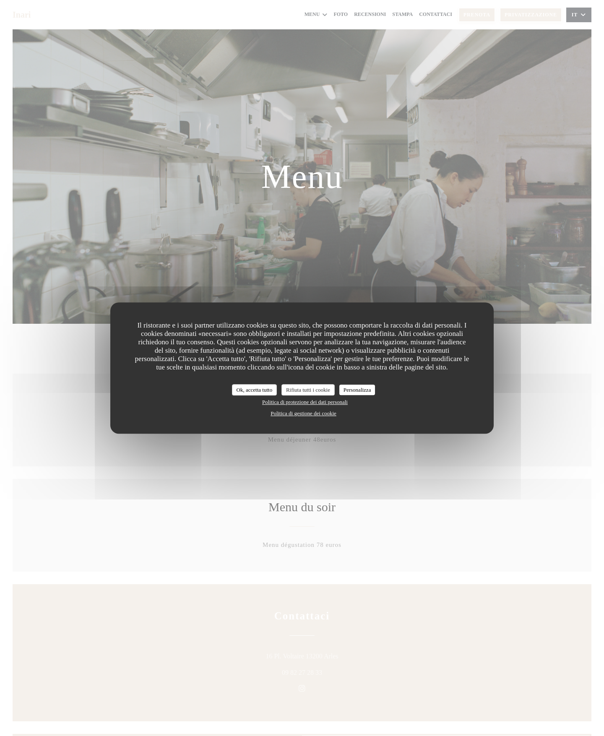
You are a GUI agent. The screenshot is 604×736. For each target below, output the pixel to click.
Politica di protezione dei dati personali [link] (305, 402)
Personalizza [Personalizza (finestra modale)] (357, 390)
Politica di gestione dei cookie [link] (303, 413)
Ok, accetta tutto (255, 390)
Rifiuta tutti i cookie (308, 390)
